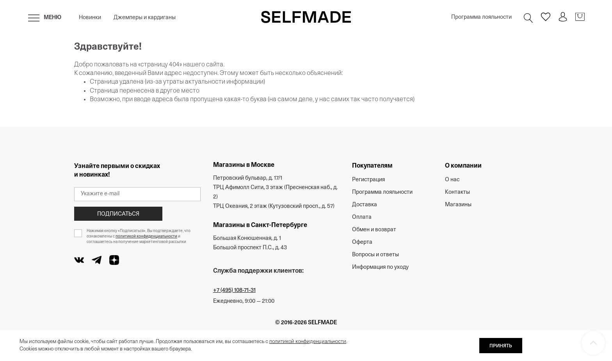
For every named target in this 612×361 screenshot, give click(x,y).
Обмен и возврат (374, 230)
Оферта (362, 242)
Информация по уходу (380, 267)
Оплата (362, 217)
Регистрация (368, 180)
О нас (452, 180)
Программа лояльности (481, 17)
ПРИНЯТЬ (500, 346)
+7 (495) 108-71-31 (234, 290)
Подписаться (118, 214)
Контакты (457, 192)
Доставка (364, 205)
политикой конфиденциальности (146, 236)
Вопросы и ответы (375, 255)
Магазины (458, 205)
